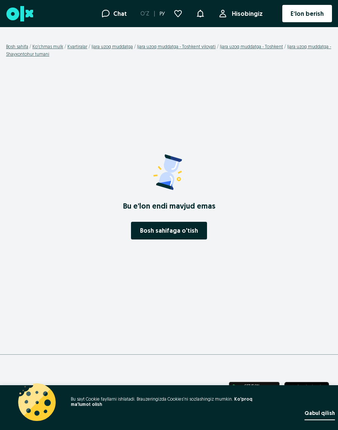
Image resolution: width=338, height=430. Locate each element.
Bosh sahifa (17, 46)
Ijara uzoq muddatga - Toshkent (251, 46)
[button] (200, 13)
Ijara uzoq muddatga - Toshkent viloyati (176, 46)
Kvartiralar (77, 46)
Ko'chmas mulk (47, 46)
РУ (162, 13)
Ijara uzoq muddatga (112, 46)
